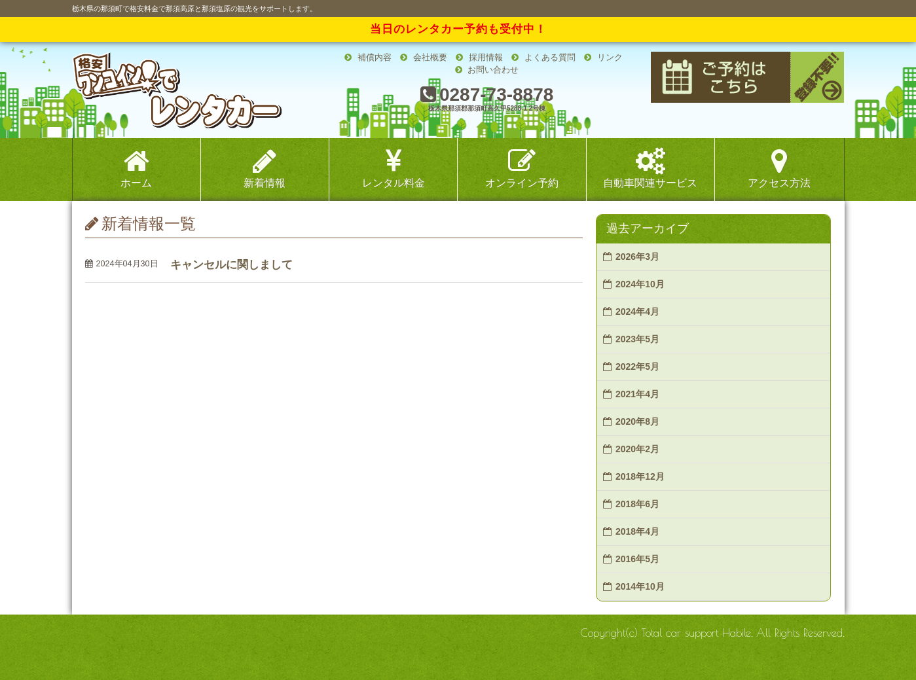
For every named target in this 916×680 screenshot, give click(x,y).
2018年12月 (640, 476)
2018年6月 (637, 504)
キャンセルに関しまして (231, 265)
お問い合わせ (487, 70)
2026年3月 (637, 256)
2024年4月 (637, 311)
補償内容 (368, 57)
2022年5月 (637, 366)
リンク (603, 57)
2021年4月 (637, 394)
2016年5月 (637, 559)
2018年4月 (637, 531)
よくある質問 (543, 57)
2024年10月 (640, 284)
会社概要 (423, 57)
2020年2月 (637, 449)
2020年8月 (637, 421)
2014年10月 (640, 586)
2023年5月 (637, 339)
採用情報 (479, 57)
